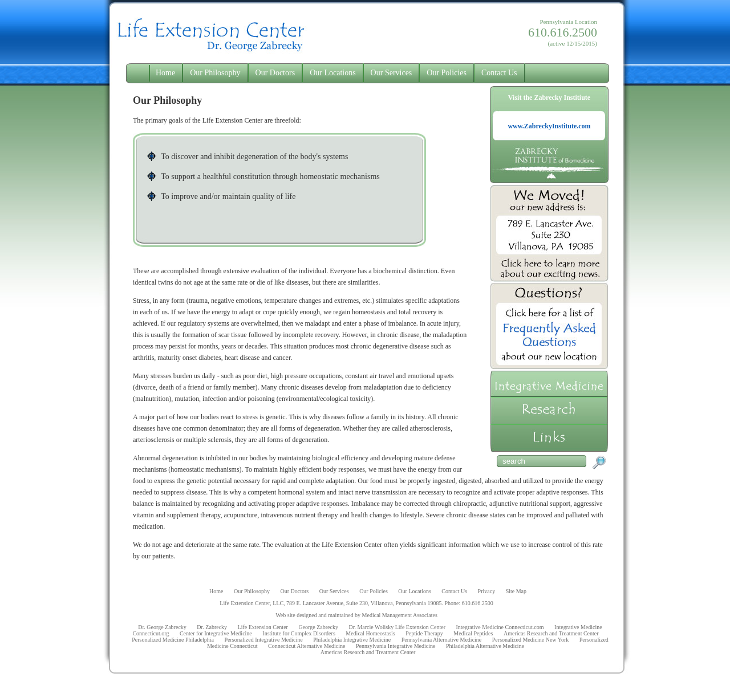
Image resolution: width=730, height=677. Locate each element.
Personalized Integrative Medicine (264, 640)
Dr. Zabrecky (212, 627)
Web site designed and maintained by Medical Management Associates (356, 615)
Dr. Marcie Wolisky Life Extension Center (396, 627)
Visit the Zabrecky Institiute (549, 113)
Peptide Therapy (424, 633)
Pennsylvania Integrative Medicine (395, 646)
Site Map (516, 591)
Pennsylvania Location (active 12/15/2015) (562, 32)
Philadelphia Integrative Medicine (352, 640)
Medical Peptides (473, 633)
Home (165, 72)
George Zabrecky (318, 627)
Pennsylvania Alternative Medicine (442, 640)
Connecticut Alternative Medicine (307, 646)
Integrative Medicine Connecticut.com (500, 627)
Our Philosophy (215, 72)
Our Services (391, 72)
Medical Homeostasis (370, 633)
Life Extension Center (263, 627)
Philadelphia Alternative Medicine (485, 646)
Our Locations (332, 72)
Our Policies (447, 72)
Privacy (487, 591)
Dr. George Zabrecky (162, 627)
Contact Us (499, 72)
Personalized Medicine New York (530, 640)
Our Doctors (275, 72)
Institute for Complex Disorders (298, 633)
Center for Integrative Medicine (216, 633)
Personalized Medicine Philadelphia (173, 640)
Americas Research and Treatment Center (551, 633)
